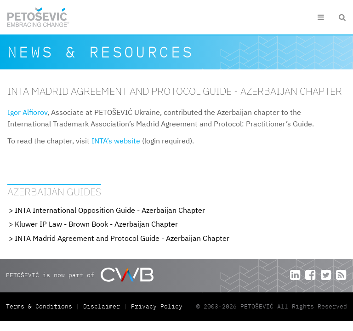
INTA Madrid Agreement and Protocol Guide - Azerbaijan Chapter (122, 238)
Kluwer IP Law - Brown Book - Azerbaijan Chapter (96, 223)
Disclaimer (101, 306)
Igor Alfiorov (27, 112)
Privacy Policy (156, 306)
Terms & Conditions (41, 306)
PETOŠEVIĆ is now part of (80, 275)
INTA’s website (115, 140)
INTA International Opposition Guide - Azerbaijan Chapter (110, 210)
